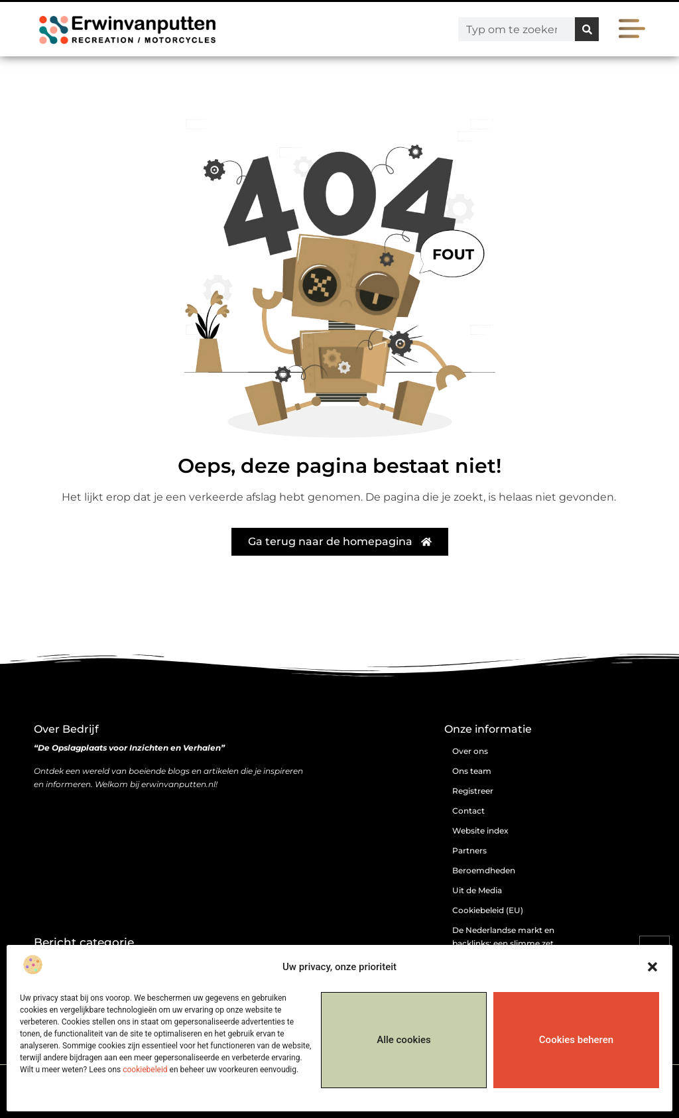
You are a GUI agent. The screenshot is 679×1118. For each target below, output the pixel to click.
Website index (480, 831)
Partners (469, 850)
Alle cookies (404, 1040)
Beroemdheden (483, 870)
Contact (468, 811)
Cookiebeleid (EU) (487, 910)
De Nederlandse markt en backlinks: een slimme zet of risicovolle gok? (503, 943)
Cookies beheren (576, 1040)
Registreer (472, 791)
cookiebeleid (145, 1069)
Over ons (470, 751)
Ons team (471, 771)
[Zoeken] (587, 29)
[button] (652, 966)
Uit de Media (477, 890)
